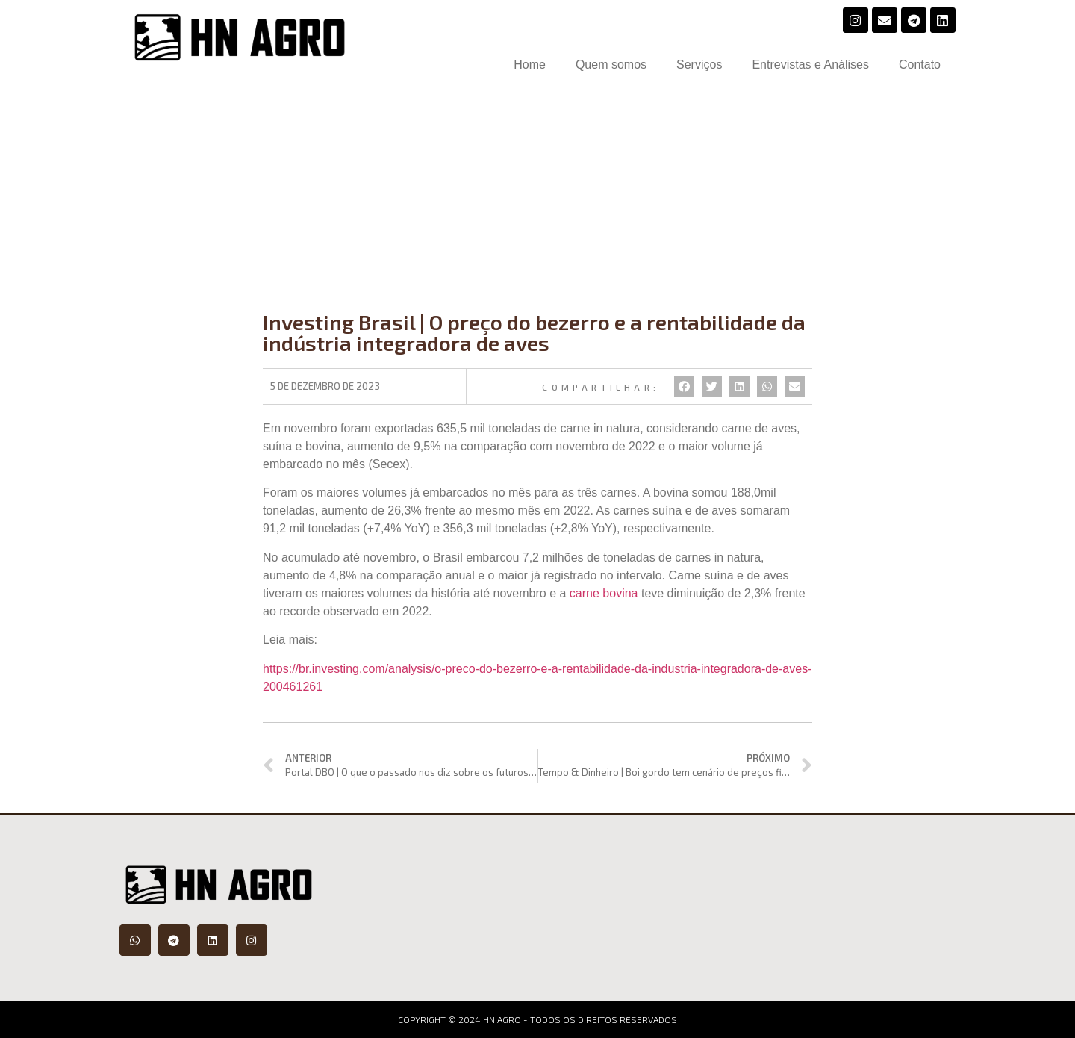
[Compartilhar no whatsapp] (767, 386)
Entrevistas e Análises (810, 64)
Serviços (699, 64)
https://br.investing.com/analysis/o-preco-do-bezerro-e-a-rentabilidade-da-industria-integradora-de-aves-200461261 (537, 676)
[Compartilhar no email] (795, 386)
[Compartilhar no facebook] (684, 386)
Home (530, 64)
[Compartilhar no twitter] (712, 386)
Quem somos (611, 64)
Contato (920, 64)
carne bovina (604, 593)
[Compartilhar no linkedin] (739, 386)
